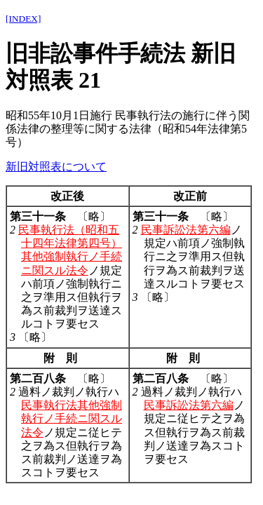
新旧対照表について (56, 167)
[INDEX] (23, 18)
